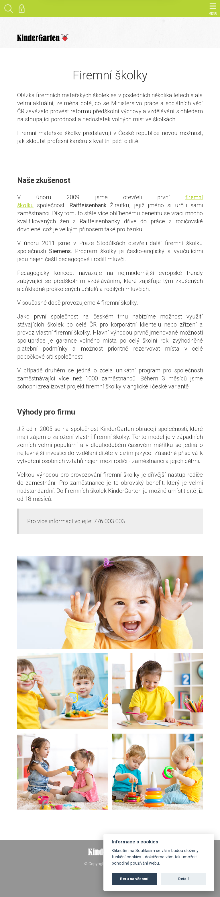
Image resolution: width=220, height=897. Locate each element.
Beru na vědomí (134, 879)
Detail (183, 879)
